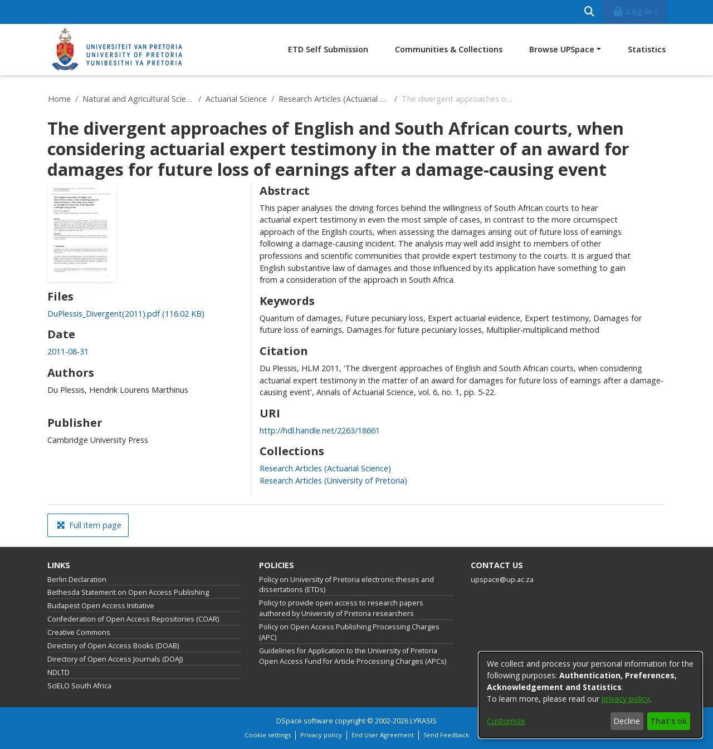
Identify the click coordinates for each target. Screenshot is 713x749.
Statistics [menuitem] (647, 49)
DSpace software (304, 721)
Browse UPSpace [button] (561, 49)
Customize (506, 721)
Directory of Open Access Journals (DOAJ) (115, 659)
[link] (125, 313)
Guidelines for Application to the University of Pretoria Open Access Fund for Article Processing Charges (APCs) (352, 656)
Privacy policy (321, 735)
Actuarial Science (236, 98)
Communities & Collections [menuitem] (448, 49)
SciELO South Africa (79, 686)
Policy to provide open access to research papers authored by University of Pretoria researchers (341, 608)
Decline (626, 721)
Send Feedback (446, 735)
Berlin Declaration (76, 579)
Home (59, 98)
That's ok (668, 721)
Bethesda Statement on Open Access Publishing (128, 592)
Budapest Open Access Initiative (100, 605)
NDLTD (58, 672)
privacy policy (625, 698)
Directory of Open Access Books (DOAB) (113, 646)
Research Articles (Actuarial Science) (334, 98)
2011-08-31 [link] (68, 351)
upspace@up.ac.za (502, 579)
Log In (632, 11)
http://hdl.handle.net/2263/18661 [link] (320, 430)
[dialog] (590, 695)
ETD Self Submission (328, 49)
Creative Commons (78, 632)
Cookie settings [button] (268, 735)
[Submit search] (589, 12)
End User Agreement (382, 735)
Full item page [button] (89, 525)
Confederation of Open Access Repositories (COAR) (133, 619)
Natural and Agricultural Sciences (138, 98)
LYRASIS (423, 721)
